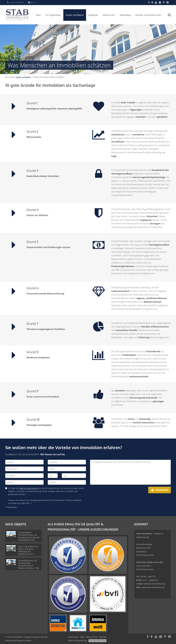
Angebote (93, 15)
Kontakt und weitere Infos (148, 15)
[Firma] (67, 468)
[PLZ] (53, 475)
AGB (82, 637)
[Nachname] (24, 468)
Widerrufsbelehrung (77, 640)
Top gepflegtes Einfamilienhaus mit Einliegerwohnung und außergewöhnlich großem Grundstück (28, 537)
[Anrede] (24, 462)
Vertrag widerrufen (97, 640)
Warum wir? (109, 15)
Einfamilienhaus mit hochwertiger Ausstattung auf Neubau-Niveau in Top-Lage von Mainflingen (29, 565)
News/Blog (125, 15)
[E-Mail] (67, 482)
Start (38, 15)
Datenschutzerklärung (28, 488)
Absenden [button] (161, 490)
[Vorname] (67, 462)
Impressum (73, 637)
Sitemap (102, 637)
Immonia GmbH (24, 640)
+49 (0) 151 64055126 (17, 2)
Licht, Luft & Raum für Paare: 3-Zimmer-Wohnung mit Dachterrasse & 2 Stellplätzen (28, 551)
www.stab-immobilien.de (153, 587)
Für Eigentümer (53, 15)
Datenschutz (91, 637)
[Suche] (170, 17)
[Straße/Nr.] (24, 475)
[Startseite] (17, 14)
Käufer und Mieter (75, 15)
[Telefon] (24, 482)
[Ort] (74, 475)
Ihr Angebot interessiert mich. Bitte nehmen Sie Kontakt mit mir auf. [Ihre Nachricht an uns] (130, 472)
